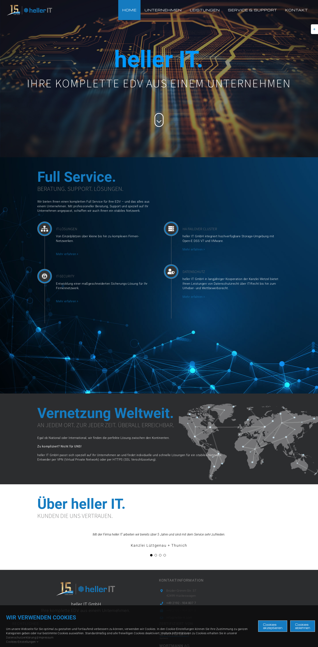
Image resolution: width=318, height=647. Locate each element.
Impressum (46, 637)
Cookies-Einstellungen (22, 641)
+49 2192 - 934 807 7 (181, 603)
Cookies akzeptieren (272, 626)
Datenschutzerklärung (21, 637)
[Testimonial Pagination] (151, 555)
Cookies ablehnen (302, 626)
